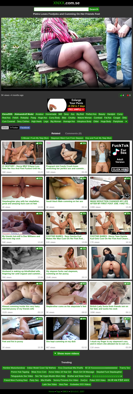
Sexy (66, 114)
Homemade (51, 114)
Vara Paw (63, 384)
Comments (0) (73, 133)
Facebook (24, 128)
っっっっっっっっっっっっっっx (107, 376)
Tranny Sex (125, 368)
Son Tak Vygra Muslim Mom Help (50, 376)
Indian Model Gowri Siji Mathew (41, 368)
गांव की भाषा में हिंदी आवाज (118, 380)
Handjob (111, 114)
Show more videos (66, 353)
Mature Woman (85, 118)
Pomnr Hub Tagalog (20, 372)
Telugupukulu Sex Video (22, 376)
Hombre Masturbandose (14, 368)
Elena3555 (7, 114)
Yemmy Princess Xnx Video (65, 380)
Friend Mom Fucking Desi (15, 380)
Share (5, 128)
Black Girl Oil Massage (84, 372)
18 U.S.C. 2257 (77, 391)
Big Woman (56, 121)
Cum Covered (8, 121)
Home (51, 391)
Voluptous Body (84, 121)
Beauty (102, 114)
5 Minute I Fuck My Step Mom (35, 138)
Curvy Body (54, 118)
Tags (58, 391)
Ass (72, 114)
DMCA (65, 391)
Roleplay (24, 118)
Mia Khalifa (46, 380)
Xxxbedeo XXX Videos (80, 384)
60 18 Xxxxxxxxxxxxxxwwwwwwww (101, 368)
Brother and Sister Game (79, 376)
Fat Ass (107, 118)
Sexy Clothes (23, 121)
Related (55, 133)
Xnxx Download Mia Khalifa (70, 368)
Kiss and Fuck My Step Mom (99, 138)
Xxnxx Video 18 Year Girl (60, 372)
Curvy (120, 114)
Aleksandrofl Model (24, 114)
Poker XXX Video (97, 380)
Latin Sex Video (50, 384)
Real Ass (6, 118)
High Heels (36, 121)
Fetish (15, 118)
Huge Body (106, 121)
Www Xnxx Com (38, 372)
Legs (46, 121)
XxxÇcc (84, 380)
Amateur (39, 114)
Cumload (98, 118)
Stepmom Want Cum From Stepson (67, 138)
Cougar (116, 118)
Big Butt (80, 114)
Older (96, 121)
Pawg (33, 118)
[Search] (61, 9)
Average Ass (69, 121)
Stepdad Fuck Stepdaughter (109, 372)
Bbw (64, 118)
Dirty (124, 118)
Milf (60, 114)
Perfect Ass (91, 114)
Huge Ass (42, 118)
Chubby (71, 118)
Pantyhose (118, 121)
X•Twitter (14, 128)
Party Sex (34, 380)
